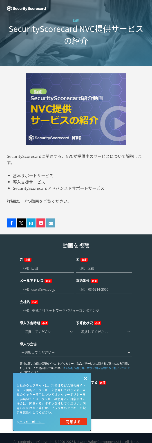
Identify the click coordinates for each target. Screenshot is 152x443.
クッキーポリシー (32, 422)
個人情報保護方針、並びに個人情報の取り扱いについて (96, 368)
